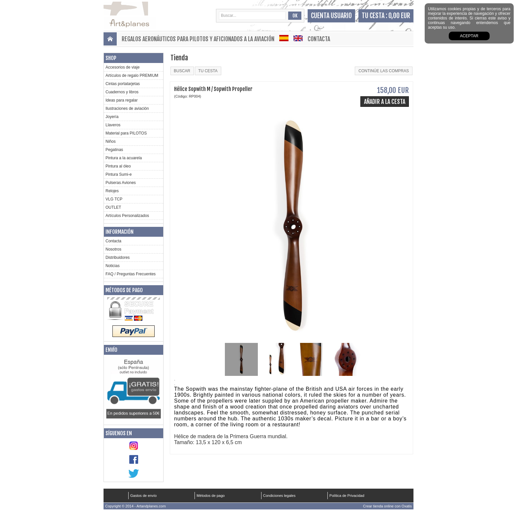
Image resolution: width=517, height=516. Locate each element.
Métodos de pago (124, 290)
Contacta (319, 39)
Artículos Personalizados (127, 215)
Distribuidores (118, 257)
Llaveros (113, 125)
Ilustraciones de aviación (127, 108)
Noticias (113, 265)
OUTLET (113, 207)
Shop (111, 58)
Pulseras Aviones (121, 182)
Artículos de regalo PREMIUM (132, 75)
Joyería (112, 116)
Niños (111, 141)
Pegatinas (114, 149)
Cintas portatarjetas (123, 83)
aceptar (469, 36)
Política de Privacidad (346, 496)
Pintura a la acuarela (124, 158)
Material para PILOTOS (126, 133)
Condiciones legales (279, 496)
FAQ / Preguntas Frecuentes (131, 274)
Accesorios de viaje (122, 67)
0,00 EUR (399, 16)
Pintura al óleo (118, 166)
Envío (111, 350)
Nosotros (113, 249)
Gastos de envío (143, 496)
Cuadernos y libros (122, 92)
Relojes (112, 191)
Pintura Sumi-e (119, 174)
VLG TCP (114, 199)
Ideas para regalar (121, 100)
